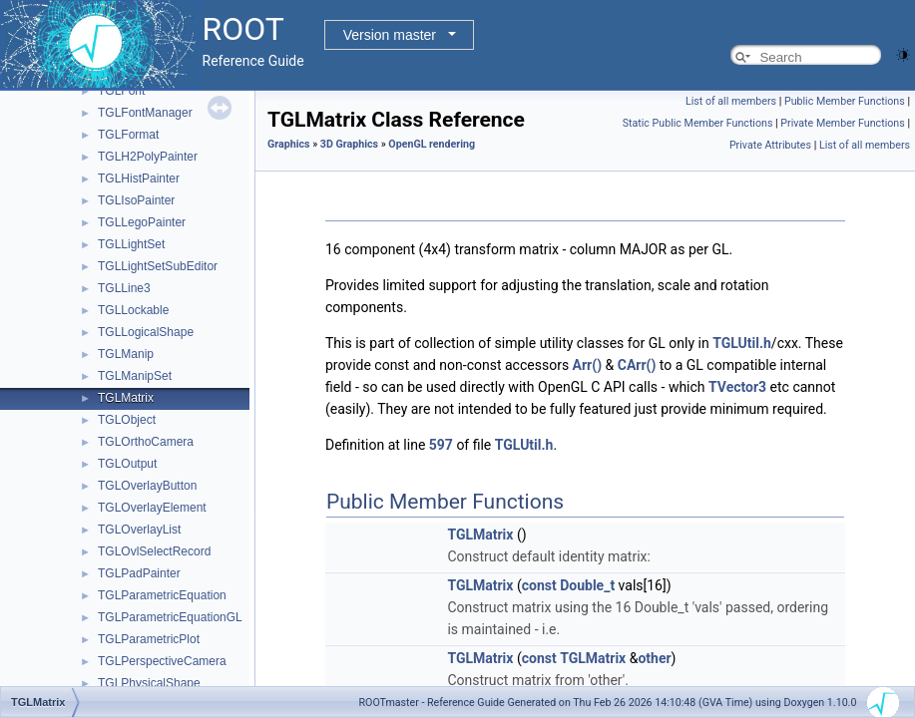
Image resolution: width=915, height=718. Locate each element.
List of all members (731, 101)
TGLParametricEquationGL (170, 617)
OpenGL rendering (431, 144)
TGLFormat (128, 135)
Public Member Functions (844, 101)
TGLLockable (133, 310)
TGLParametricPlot (149, 639)
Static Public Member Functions (698, 123)
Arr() (587, 365)
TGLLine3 (124, 288)
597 (441, 445)
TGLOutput (127, 464)
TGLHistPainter (139, 178)
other (654, 658)
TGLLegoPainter (142, 222)
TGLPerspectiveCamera (162, 661)
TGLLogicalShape (146, 332)
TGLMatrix (126, 398)
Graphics (288, 144)
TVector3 (737, 387)
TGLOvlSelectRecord (154, 551)
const (539, 585)
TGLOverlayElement (152, 508)
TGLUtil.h (741, 343)
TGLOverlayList (139, 530)
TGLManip (126, 354)
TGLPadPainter (139, 573)
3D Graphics (349, 144)
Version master (389, 35)
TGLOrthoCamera (146, 442)
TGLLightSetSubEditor (158, 266)
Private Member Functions (842, 123)
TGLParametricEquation (162, 595)
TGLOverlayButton (147, 486)
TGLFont (121, 91)
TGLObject (127, 420)
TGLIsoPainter (136, 200)
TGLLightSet (131, 244)
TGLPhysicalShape (149, 683)
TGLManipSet (135, 376)
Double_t (587, 585)
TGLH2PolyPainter (148, 157)
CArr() (637, 365)
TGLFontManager (145, 113)
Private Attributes (770, 145)
